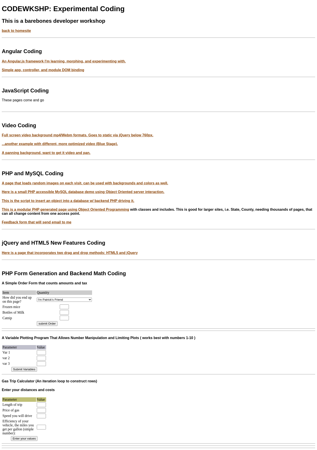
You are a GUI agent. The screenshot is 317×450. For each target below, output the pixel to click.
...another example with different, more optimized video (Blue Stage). (60, 144)
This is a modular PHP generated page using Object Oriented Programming (65, 209)
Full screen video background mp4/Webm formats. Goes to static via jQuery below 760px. (77, 135)
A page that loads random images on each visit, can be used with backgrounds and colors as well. (85, 183)
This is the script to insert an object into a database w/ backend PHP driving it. (68, 201)
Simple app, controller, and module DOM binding (43, 70)
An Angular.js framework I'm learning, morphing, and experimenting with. (64, 61)
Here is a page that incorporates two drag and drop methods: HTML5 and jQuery (70, 253)
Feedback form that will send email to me (36, 222)
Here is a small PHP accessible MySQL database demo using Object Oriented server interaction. (83, 192)
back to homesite (16, 31)
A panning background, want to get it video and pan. (46, 153)
